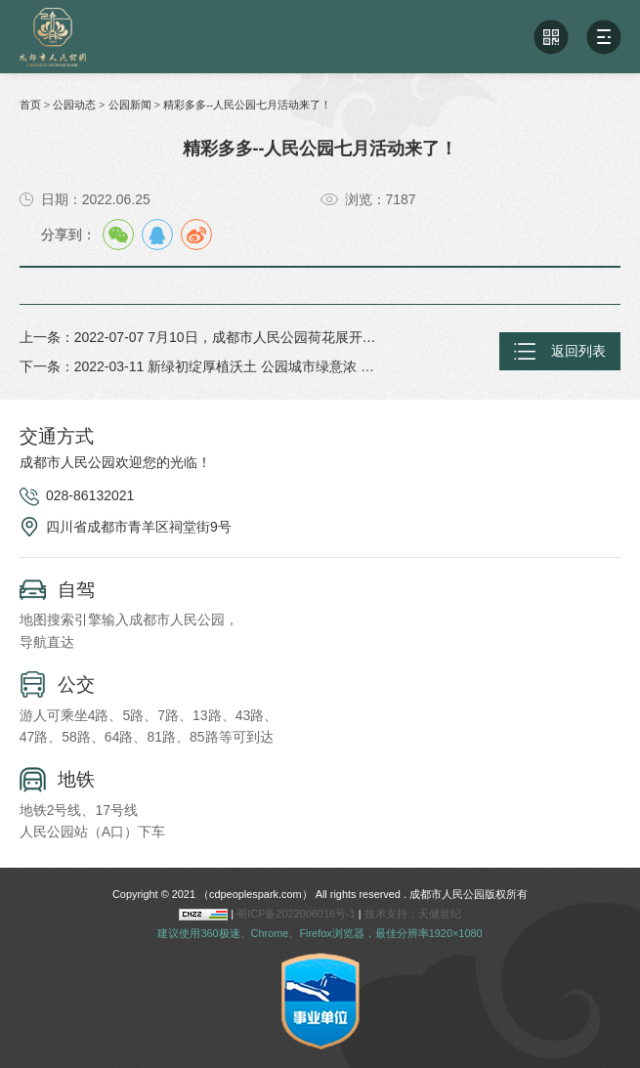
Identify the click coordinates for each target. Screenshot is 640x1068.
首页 (30, 104)
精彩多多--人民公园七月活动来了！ (247, 104)
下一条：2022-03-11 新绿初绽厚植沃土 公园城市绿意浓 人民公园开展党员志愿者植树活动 (200, 366)
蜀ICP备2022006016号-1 (297, 913)
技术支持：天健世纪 (412, 913)
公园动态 (74, 104)
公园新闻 (129, 104)
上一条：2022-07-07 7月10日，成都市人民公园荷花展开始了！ (200, 337)
